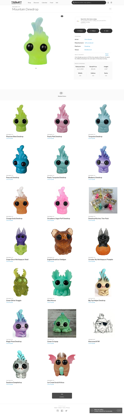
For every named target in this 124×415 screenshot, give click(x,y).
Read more (106, 54)
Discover (36, 2)
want (93, 31)
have (80, 31)
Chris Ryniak (9, 138)
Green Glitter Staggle (13, 300)
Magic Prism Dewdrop (14, 341)
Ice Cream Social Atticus (55, 382)
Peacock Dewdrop (12, 177)
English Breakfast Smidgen (56, 259)
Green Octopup (52, 341)
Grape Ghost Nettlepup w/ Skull (17, 259)
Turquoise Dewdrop (95, 136)
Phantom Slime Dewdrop (14, 136)
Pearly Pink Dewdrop (54, 136)
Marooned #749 (94, 341)
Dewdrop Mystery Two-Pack (98, 218)
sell (106, 31)
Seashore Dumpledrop (14, 382)
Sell (57, 2)
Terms (64, 407)
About (55, 407)
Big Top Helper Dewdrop (96, 300)
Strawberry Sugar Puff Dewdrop (58, 218)
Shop (29, 2)
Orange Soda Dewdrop (14, 218)
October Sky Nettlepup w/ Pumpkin (100, 259)
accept (119, 410)
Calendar (44, 2)
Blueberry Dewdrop (95, 177)
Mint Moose (51, 300)
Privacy (68, 407)
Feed (51, 2)
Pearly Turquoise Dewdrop (56, 177)
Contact (60, 407)
